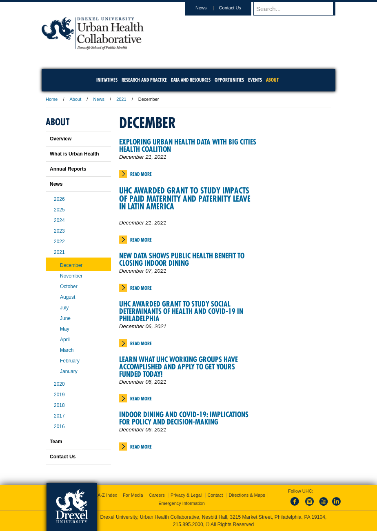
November (71, 276)
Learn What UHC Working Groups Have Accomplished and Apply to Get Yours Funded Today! (178, 367)
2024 (59, 220)
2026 (59, 199)
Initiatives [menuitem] (107, 80)
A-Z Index (107, 495)
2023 (59, 231)
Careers (157, 495)
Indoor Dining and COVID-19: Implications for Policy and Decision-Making (183, 418)
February (70, 361)
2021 (121, 99)
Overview (60, 139)
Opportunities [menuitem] (229, 80)
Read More (141, 174)
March (66, 350)
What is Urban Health (74, 154)
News (209, 7)
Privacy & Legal (186, 495)
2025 (59, 210)
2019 (59, 395)
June (65, 318)
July (64, 308)
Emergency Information (181, 503)
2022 (59, 241)
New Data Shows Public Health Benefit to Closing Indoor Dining (181, 259)
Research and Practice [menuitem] (144, 80)
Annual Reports (68, 169)
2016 (59, 426)
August (67, 297)
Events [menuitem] (255, 80)
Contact (215, 495)
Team (56, 441)
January (69, 371)
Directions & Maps (246, 495)
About (76, 99)
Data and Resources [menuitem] (191, 80)
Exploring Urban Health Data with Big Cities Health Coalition (187, 145)
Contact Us (238, 7)
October (69, 286)
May (64, 329)
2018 (59, 405)
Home (52, 99)
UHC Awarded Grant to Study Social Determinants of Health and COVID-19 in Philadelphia (181, 311)
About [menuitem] (272, 80)
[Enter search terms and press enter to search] (298, 8)
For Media (133, 495)
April (65, 339)
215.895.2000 (188, 524)
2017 (59, 416)
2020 (59, 384)
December (71, 265)
